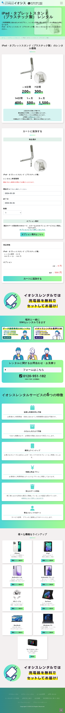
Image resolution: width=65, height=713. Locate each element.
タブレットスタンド (14, 37)
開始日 (15, 189)
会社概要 (37, 698)
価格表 (32, 656)
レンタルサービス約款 (12, 698)
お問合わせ (31, 117)
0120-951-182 (32, 377)
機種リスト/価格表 (17, 560)
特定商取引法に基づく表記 (51, 698)
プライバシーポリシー (40, 702)
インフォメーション (24, 702)
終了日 (5, 199)
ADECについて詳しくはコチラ (32, 498)
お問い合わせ (52, 694)
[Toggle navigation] (60, 3)
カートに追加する (32, 278)
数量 (5, 209)
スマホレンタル (13, 694)
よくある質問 (41, 694)
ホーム (3, 37)
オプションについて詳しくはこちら (32, 229)
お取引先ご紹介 (27, 698)
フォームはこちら (24, 369)
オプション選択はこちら (32, 234)
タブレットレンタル (27, 694)
